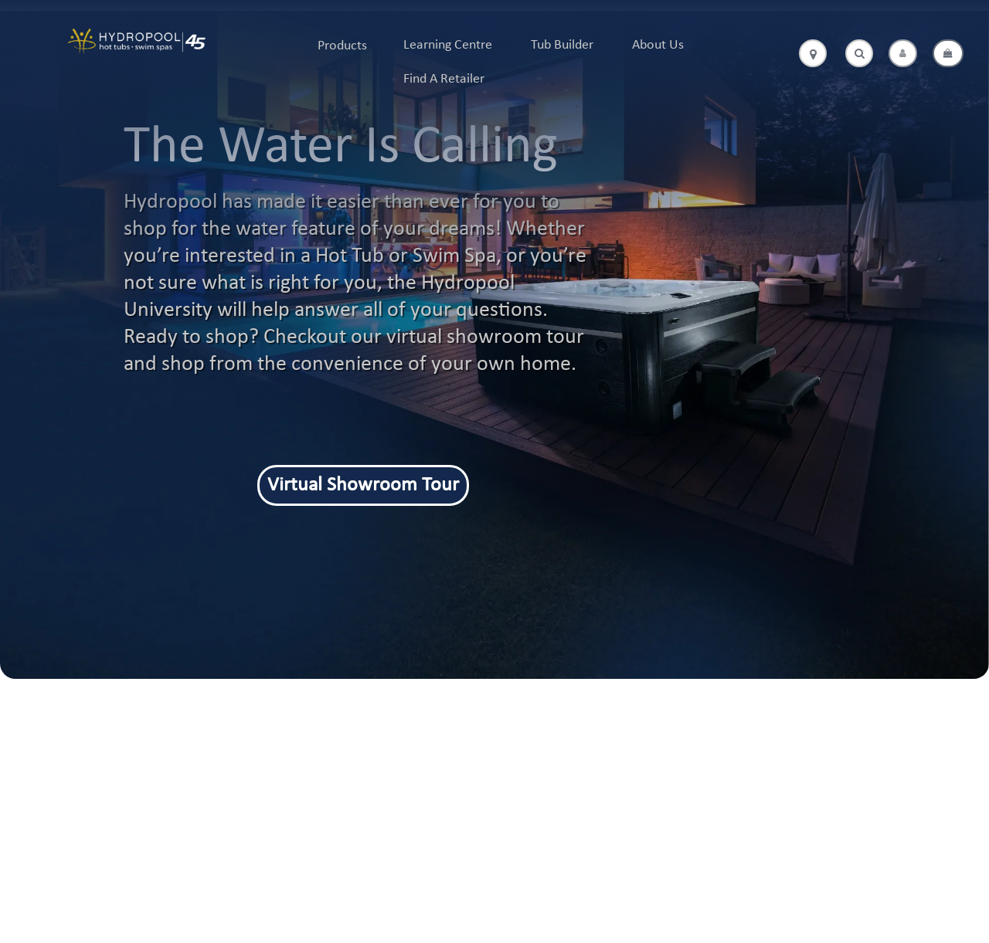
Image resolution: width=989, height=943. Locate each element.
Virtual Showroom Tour (363, 485)
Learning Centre (447, 45)
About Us (658, 45)
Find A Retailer (443, 79)
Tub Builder (562, 45)
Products (342, 46)
